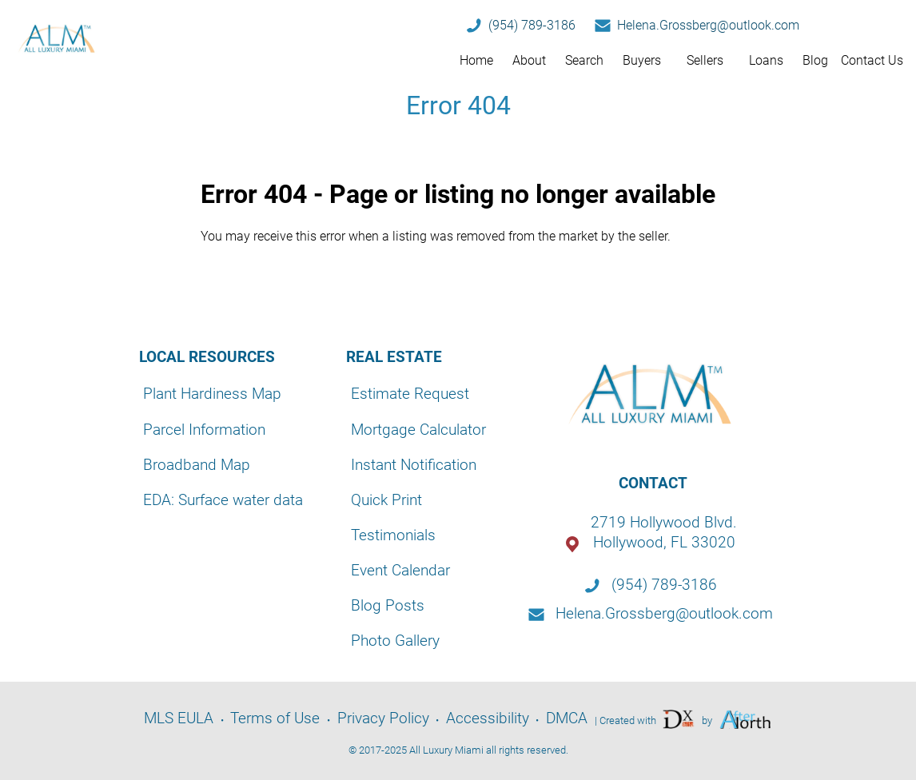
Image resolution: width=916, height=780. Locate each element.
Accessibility (487, 718)
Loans (766, 60)
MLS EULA (178, 718)
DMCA (566, 718)
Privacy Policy (383, 718)
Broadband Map (196, 465)
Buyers (642, 60)
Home (476, 60)
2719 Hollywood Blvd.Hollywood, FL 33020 (664, 532)
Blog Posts (387, 605)
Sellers (705, 60)
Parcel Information (204, 429)
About (529, 60)
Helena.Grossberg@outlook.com (708, 25)
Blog (815, 60)
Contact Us (872, 60)
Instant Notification (413, 465)
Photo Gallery (395, 640)
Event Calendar (400, 570)
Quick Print (386, 500)
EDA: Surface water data (223, 500)
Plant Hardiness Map (212, 393)
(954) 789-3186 (531, 25)
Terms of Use (275, 718)
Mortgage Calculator (418, 429)
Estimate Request (410, 393)
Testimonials (393, 535)
